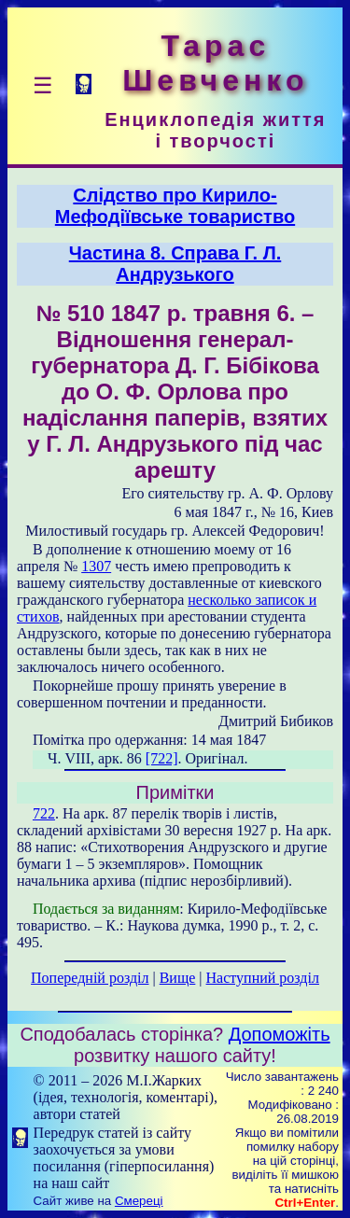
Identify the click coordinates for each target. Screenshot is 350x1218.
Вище (178, 978)
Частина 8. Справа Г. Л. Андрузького (175, 264)
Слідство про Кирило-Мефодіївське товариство (175, 206)
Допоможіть (279, 1034)
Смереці (139, 1201)
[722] (162, 758)
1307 (96, 566)
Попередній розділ (89, 978)
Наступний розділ (262, 978)
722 (44, 813)
